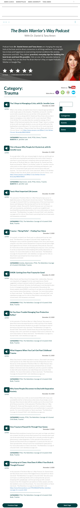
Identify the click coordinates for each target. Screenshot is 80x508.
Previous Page (13, 505)
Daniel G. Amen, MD (40, 11)
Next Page (67, 505)
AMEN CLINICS (9, 2)
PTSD (33, 137)
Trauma (44, 137)
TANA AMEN (47, 2)
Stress (38, 137)
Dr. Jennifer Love (22, 139)
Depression (23, 137)
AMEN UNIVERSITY (34, 2)
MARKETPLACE (21, 2)
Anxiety (21, 263)
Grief (29, 137)
